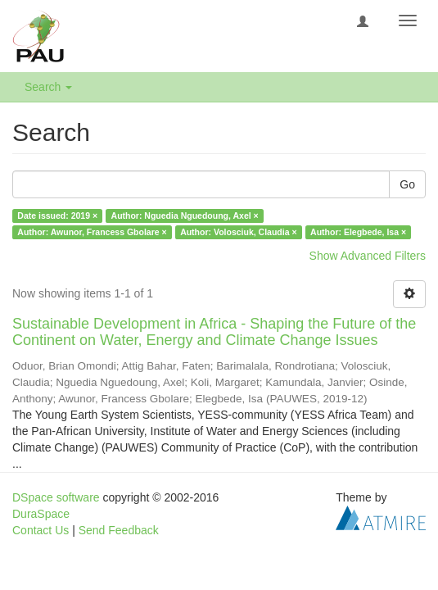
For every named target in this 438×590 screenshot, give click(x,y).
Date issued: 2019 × (57, 215)
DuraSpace (41, 513)
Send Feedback (119, 530)
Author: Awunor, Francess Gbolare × (91, 232)
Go (407, 184)
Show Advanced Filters (367, 255)
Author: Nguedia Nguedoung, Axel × (185, 215)
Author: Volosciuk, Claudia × (238, 232)
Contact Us (40, 530)
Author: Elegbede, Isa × (358, 232)
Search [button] (48, 86)
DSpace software (56, 497)
